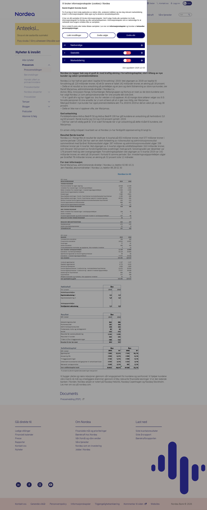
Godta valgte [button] (102, 35)
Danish (65, 8)
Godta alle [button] (130, 35)
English (71, 8)
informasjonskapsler (118, 26)
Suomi (84, 8)
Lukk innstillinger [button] (74, 35)
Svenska (78, 8)
